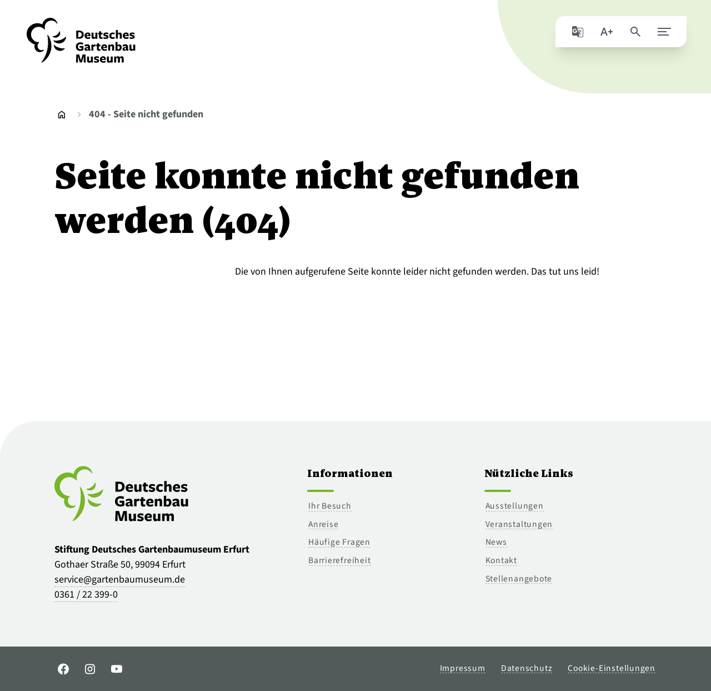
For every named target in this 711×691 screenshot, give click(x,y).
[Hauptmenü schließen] (662, 33)
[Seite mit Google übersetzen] (575, 33)
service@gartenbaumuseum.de (119, 579)
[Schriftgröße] (604, 33)
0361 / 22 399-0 (86, 594)
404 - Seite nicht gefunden (146, 114)
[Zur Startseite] (81, 47)
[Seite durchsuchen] (633, 33)
